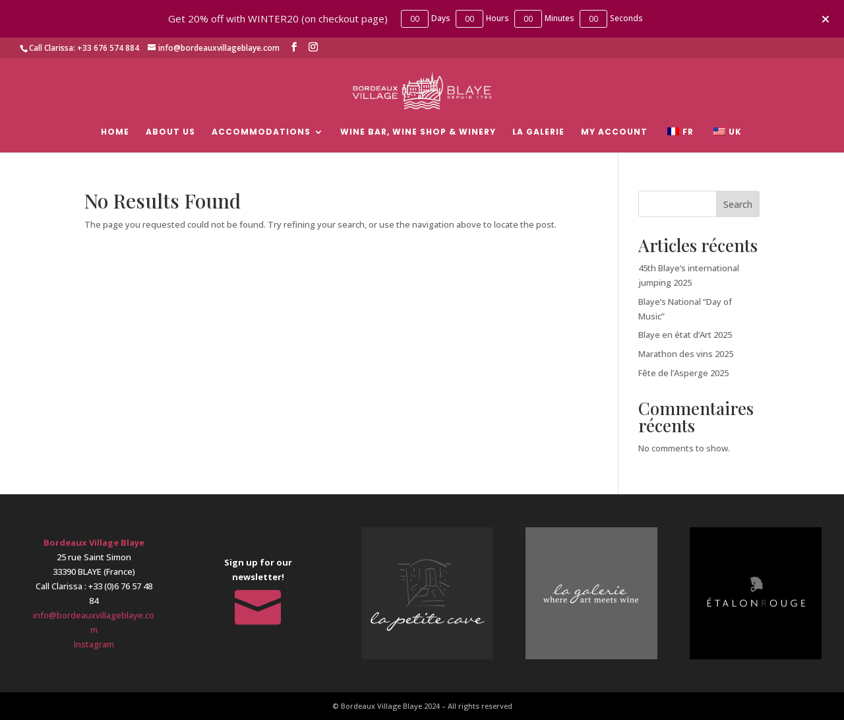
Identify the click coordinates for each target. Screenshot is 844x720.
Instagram (94, 644)
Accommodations (261, 132)
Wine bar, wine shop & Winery (418, 132)
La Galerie (538, 132)
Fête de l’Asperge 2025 (683, 373)
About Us (170, 132)
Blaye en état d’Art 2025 (685, 335)
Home (115, 132)
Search (737, 204)
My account (614, 132)
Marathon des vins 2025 (685, 354)
